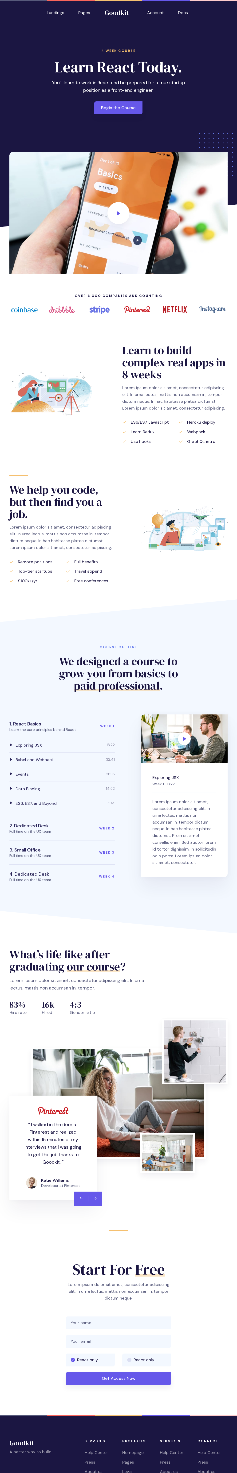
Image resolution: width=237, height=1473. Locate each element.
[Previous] (81, 1199)
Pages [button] (84, 12)
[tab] (62, 745)
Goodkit (117, 12)
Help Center (96, 1452)
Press (90, 1462)
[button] (62, 726)
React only (87, 1360)
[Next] (95, 1199)
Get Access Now (118, 1378)
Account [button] (155, 12)
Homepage (133, 1452)
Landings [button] (55, 12)
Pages (128, 1462)
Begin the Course (118, 108)
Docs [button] (183, 12)
